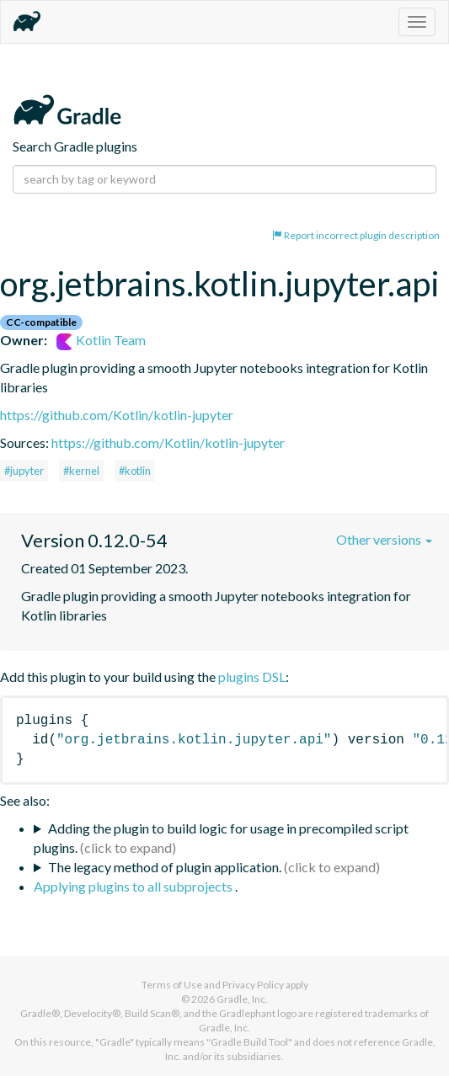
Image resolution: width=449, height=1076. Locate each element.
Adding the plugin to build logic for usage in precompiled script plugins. (221, 837)
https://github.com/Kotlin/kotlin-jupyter (116, 415)
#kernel (81, 470)
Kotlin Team (101, 340)
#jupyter (24, 470)
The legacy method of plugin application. (164, 867)
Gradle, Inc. (242, 999)
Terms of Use (172, 984)
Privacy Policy (253, 984)
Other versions (384, 539)
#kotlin (135, 470)
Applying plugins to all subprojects (134, 886)
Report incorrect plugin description (356, 235)
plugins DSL (252, 676)
